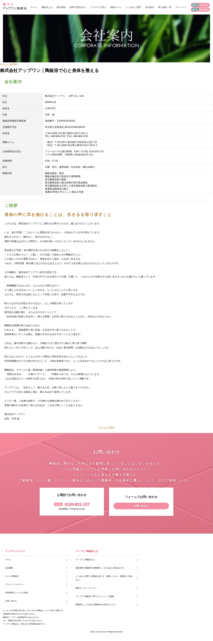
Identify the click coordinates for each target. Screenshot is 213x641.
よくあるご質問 (133, 7)
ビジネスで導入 (98, 7)
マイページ (181, 7)
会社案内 (149, 7)
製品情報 (61, 7)
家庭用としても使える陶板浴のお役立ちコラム (96, 604)
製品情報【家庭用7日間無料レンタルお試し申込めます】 (100, 568)
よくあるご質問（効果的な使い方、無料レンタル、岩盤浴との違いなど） (104, 578)
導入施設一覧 (164, 7)
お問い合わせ (141, 506)
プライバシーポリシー (14, 584)
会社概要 (9, 568)
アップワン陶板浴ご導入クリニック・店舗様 (95, 596)
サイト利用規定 (12, 576)
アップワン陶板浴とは (85, 559)
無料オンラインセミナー (86, 588)
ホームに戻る (106, 427)
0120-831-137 (77, 504)
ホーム (34, 7)
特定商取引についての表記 (16, 593)
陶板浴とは (47, 7)
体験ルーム (115, 7)
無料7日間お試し (78, 7)
